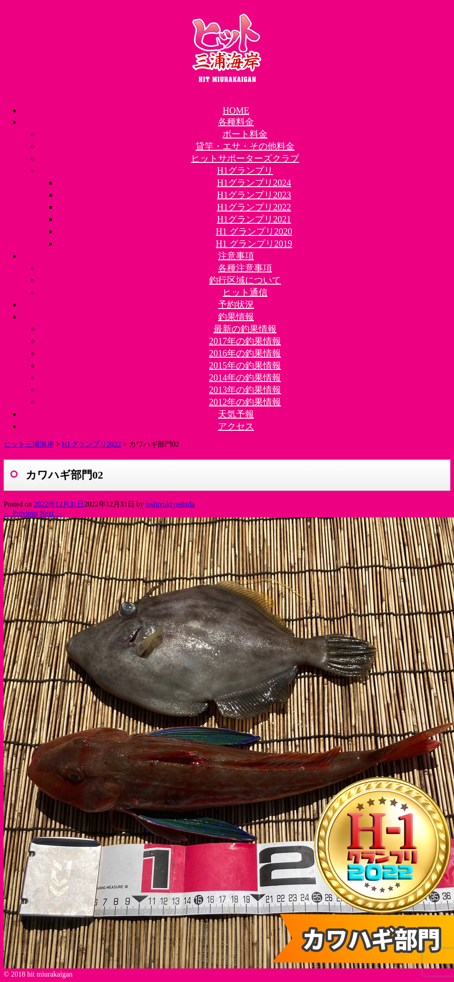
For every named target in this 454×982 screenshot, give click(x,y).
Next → (51, 513)
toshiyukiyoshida (170, 504)
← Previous (21, 513)
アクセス (236, 426)
